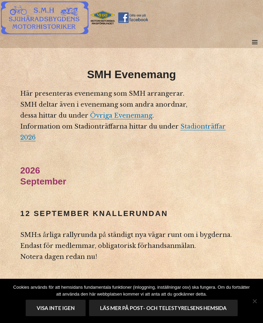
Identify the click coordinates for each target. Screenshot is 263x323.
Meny (254, 49)
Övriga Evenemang (121, 115)
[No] (254, 301)
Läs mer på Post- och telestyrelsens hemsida (163, 308)
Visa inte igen (56, 308)
